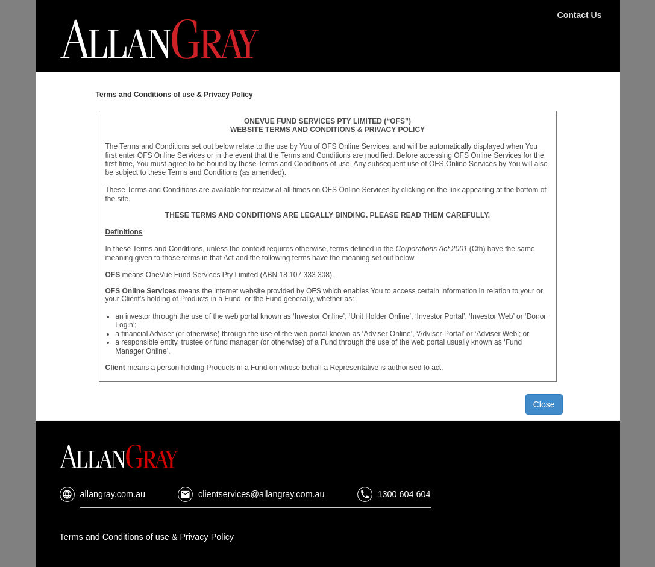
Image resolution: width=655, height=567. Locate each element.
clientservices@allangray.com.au (251, 494)
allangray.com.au (103, 494)
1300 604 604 (394, 494)
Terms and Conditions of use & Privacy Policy (147, 537)
